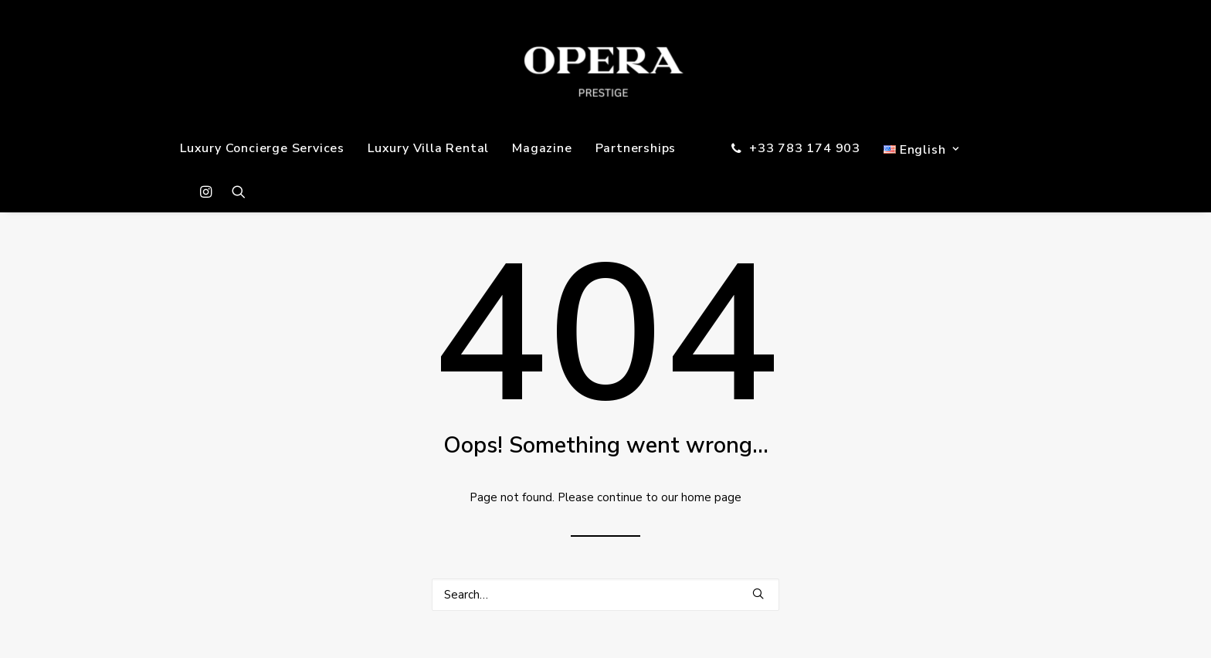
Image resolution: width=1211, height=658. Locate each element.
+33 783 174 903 (804, 148)
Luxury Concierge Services (262, 148)
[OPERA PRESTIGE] (606, 64)
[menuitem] (262, 148)
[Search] (605, 594)
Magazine (542, 148)
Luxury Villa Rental (428, 148)
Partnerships (636, 148)
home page (711, 497)
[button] (210, 191)
